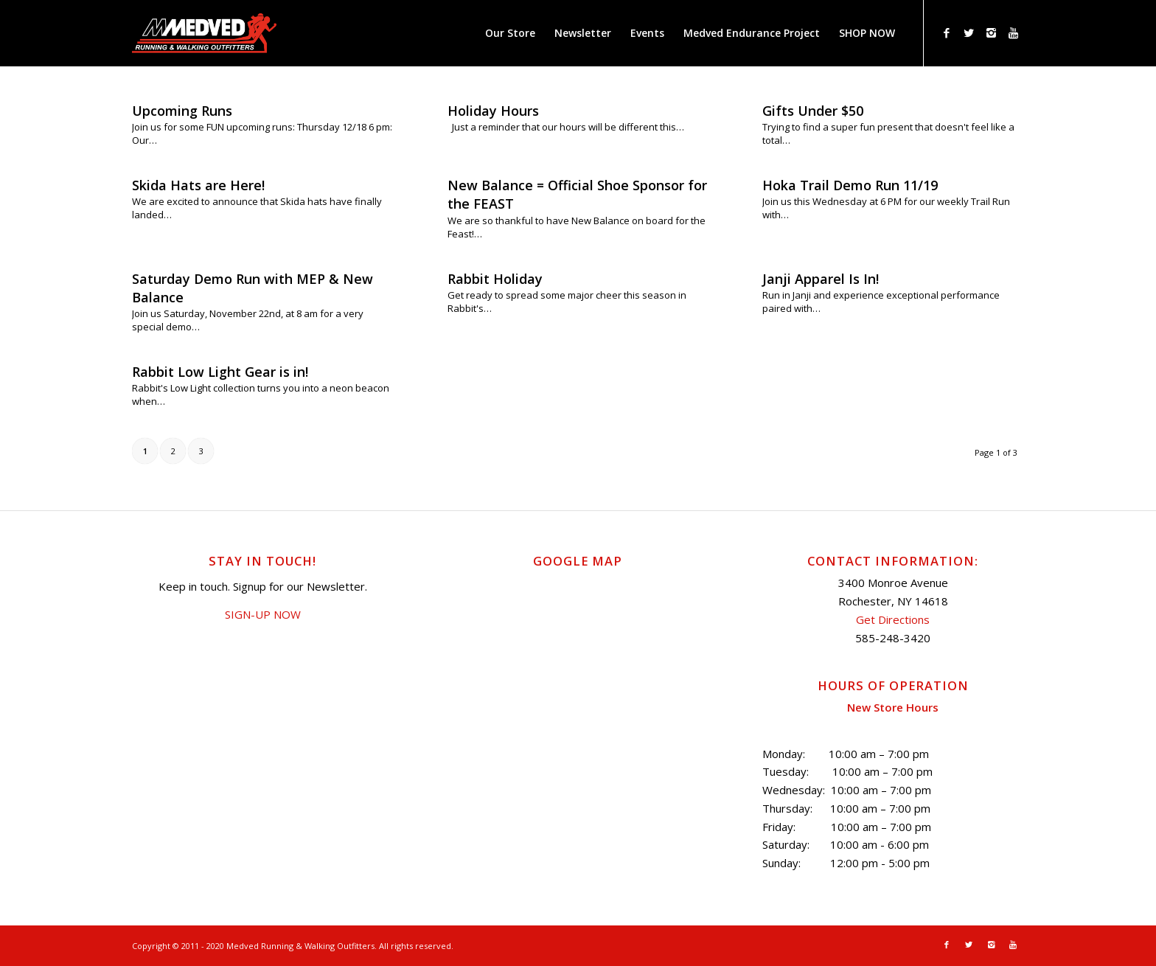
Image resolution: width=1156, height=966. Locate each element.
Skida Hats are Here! (198, 185)
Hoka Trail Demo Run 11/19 (850, 185)
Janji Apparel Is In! (820, 279)
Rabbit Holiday (495, 279)
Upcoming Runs (182, 110)
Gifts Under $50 (812, 110)
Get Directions (893, 619)
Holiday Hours (493, 110)
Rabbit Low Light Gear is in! (220, 372)
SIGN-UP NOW (263, 614)
